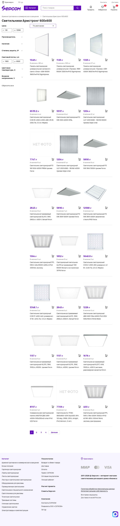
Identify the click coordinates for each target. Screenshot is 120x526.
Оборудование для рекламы (13, 483)
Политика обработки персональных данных (98, 489)
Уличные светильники (10, 504)
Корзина (114, 8)
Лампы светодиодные (10, 473)
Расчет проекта (48, 486)
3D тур (20, 2)
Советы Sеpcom (48, 491)
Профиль (90, 10)
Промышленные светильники (13, 487)
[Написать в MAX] (115, 514)
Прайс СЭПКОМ (47, 473)
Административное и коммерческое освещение (20, 16)
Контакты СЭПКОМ (48, 503)
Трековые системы (9, 500)
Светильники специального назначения (17, 490)
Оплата (44, 469)
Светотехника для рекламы (12, 493)
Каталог (31, 8)
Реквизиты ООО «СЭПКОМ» (52, 506)
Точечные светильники (11, 497)
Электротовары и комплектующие (15, 510)
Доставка (115, 2)
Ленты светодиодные (10, 476)
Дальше (54, 432)
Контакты (103, 2)
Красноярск (9, 2)
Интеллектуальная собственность (94, 491)
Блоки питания (7, 466)
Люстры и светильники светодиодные (16, 480)
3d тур (43, 510)
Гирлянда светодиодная (11, 469)
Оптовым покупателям (50, 476)
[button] (43, 26)
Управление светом (9, 507)
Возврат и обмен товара (50, 463)
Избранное (102, 8)
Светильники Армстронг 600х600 (55, 16)
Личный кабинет (47, 480)
